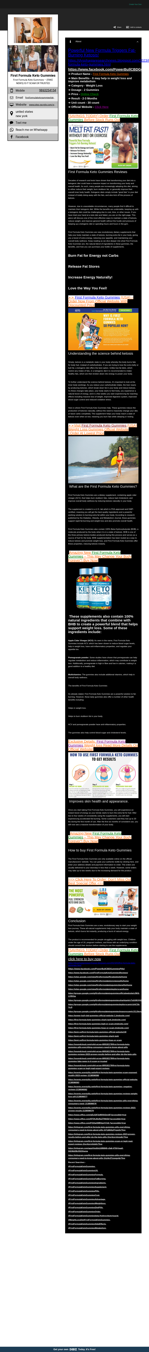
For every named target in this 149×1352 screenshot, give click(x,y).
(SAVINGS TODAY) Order (88, 116)
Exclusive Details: (82, 741)
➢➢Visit (75, 425)
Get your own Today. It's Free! (74, 1349)
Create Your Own (135, 4)
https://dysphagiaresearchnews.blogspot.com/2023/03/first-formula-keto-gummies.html (102, 964)
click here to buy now (84, 959)
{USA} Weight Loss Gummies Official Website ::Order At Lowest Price (102, 429)
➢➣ (71, 297)
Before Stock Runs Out (101, 120)
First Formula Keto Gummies (111, 73)
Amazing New (80, 552)
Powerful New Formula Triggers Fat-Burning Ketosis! (102, 52)
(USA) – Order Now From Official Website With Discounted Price (100, 301)
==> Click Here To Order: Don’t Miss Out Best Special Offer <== (99, 881)
